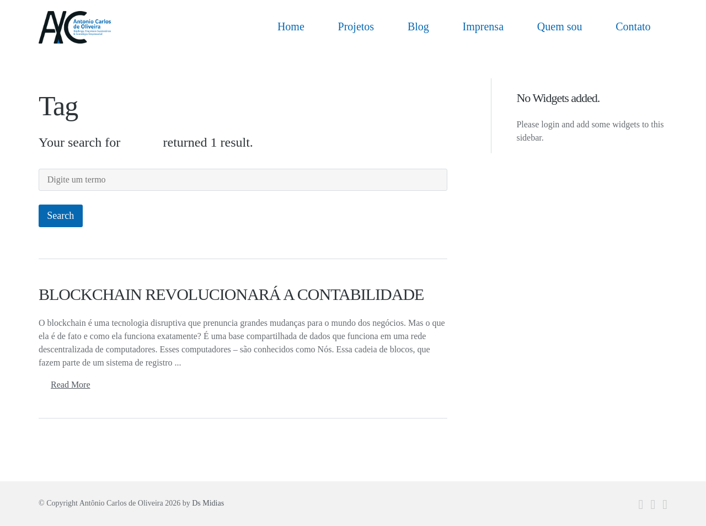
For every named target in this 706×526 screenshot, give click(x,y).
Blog (418, 26)
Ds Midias (208, 494)
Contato (633, 26)
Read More (70, 375)
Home (290, 26)
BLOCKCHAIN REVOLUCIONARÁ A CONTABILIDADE (231, 285)
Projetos (356, 26)
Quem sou (559, 26)
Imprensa (483, 26)
